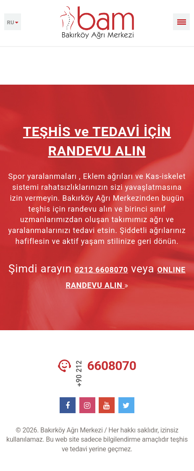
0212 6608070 (101, 269)
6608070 (111, 366)
